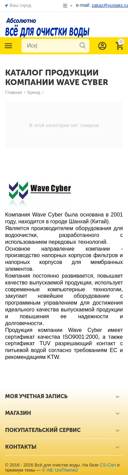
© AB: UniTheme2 (60, 470)
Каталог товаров (8, 46)
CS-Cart (108, 464)
